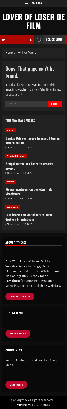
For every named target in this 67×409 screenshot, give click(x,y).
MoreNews (24, 405)
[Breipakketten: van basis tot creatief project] (33, 156)
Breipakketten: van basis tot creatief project (29, 165)
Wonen (11, 181)
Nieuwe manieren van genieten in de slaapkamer (28, 191)
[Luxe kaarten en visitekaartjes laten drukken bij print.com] (33, 207)
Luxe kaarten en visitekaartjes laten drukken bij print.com (28, 216)
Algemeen (12, 206)
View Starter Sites (20, 296)
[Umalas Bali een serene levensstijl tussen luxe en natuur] (33, 130)
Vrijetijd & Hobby (16, 155)
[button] (4, 39)
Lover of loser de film (33, 21)
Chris (9, 147)
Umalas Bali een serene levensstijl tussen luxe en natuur (32, 140)
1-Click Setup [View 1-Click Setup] (48, 39)
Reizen (10, 130)
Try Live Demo (18, 333)
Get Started (16, 384)
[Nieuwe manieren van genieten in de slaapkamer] (33, 181)
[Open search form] (31, 39)
